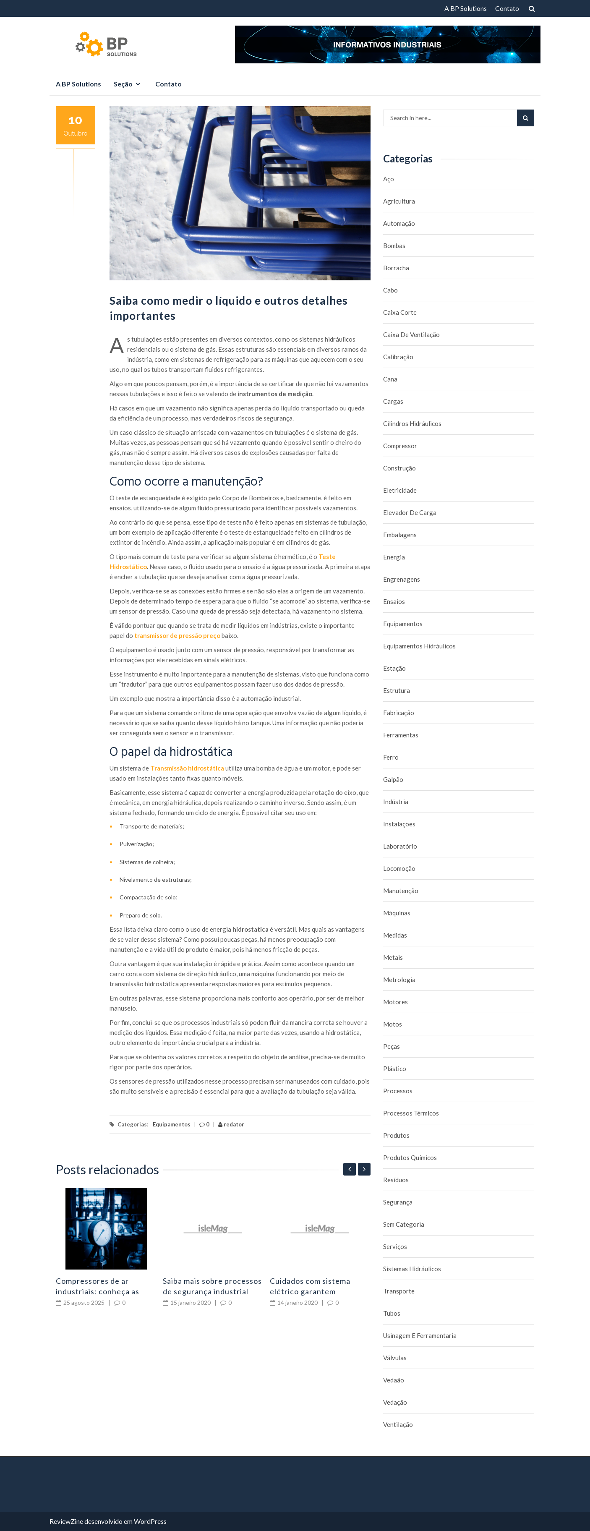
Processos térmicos (411, 1113)
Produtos (396, 1135)
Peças (391, 1046)
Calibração (398, 357)
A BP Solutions (465, 8)
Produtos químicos (410, 1157)
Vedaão (393, 1380)
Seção (123, 84)
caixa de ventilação (411, 334)
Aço (388, 179)
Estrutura (396, 690)
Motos (392, 1024)
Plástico (394, 1068)
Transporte (399, 1291)
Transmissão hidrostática (187, 768)
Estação (394, 668)
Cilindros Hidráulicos (412, 423)
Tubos (391, 1313)
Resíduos (396, 1180)
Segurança (397, 1202)
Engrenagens (401, 579)
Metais (393, 957)
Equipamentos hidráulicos (419, 646)
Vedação (395, 1402)
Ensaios (394, 601)
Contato (507, 8)
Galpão (393, 779)
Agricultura (399, 201)
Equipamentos (172, 1124)
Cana (390, 379)
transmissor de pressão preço (177, 635)
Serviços (395, 1246)
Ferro (391, 757)
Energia (394, 557)
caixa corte (400, 312)
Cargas (393, 401)
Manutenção (400, 890)
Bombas (394, 245)
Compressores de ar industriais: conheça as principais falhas (97, 1291)
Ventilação (398, 1424)
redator (231, 1124)
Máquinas (396, 913)
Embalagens (400, 534)
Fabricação (398, 712)
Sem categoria (403, 1224)
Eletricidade (400, 490)
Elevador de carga (409, 512)
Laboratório (400, 846)
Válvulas (395, 1357)
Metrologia (399, 979)
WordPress (150, 1521)
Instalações (399, 824)
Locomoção (399, 868)
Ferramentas (400, 735)
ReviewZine (66, 1521)
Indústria (395, 801)
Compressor (400, 445)
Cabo (390, 290)
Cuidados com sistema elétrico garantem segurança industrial (310, 1291)
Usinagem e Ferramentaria (420, 1335)
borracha (396, 268)
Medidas (395, 935)
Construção (399, 468)
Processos (397, 1091)
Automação (399, 223)
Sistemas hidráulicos (412, 1268)
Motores (395, 1002)
